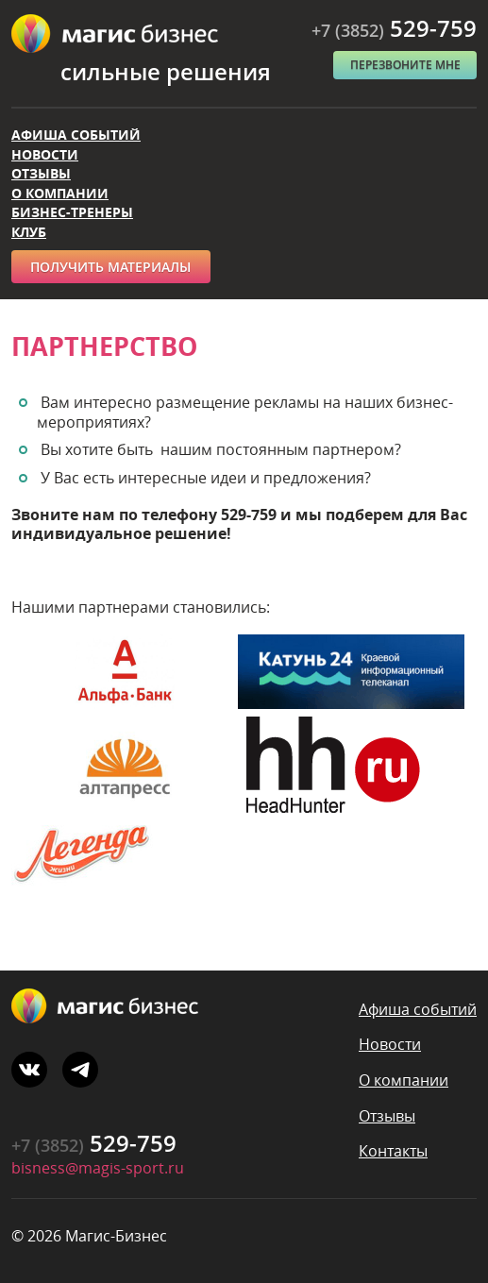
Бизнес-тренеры (72, 212)
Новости (44, 154)
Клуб (28, 232)
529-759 (394, 27)
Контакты (393, 1150)
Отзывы (41, 173)
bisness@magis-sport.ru (97, 1167)
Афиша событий (76, 134)
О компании (60, 193)
